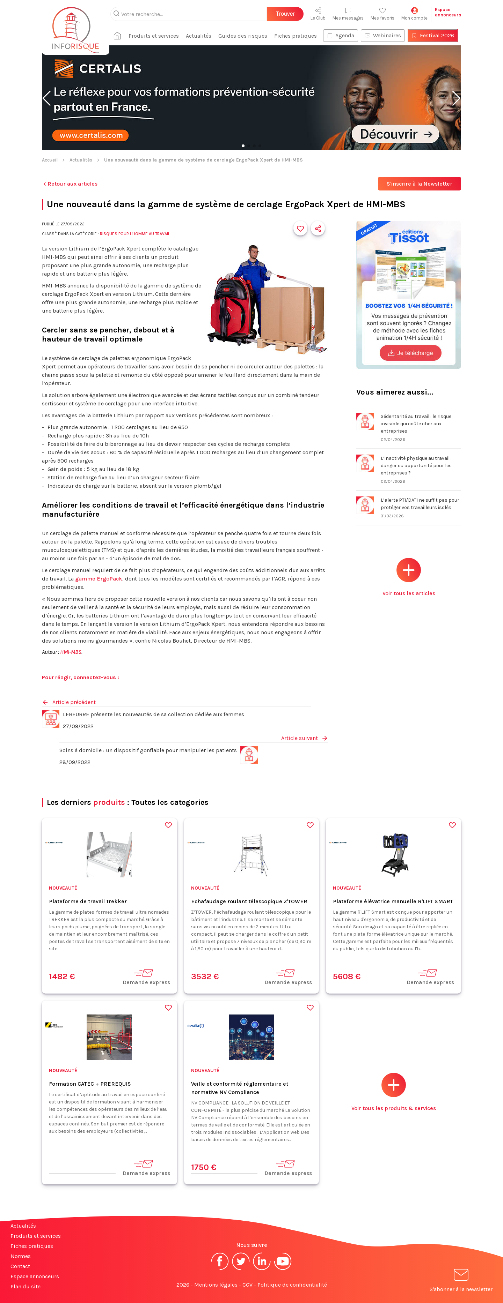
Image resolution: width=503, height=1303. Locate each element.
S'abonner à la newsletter (461, 1282)
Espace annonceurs (34, 1276)
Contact (20, 1266)
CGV (247, 1284)
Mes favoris (382, 14)
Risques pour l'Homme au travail (135, 233)
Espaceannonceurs (448, 12)
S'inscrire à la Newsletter (419, 183)
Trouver (285, 14)
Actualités (198, 35)
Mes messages (348, 14)
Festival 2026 (432, 35)
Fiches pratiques (295, 35)
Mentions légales (216, 1284)
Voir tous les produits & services (393, 1092)
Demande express (146, 977)
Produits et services (154, 35)
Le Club (318, 14)
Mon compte (414, 14)
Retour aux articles (69, 183)
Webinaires (383, 35)
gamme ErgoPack (98, 578)
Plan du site (25, 1286)
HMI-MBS (70, 652)
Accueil (50, 160)
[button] (46, 98)
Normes (20, 1256)
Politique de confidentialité (292, 1284)
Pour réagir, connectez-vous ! (80, 677)
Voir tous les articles (408, 577)
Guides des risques (242, 35)
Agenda (340, 35)
